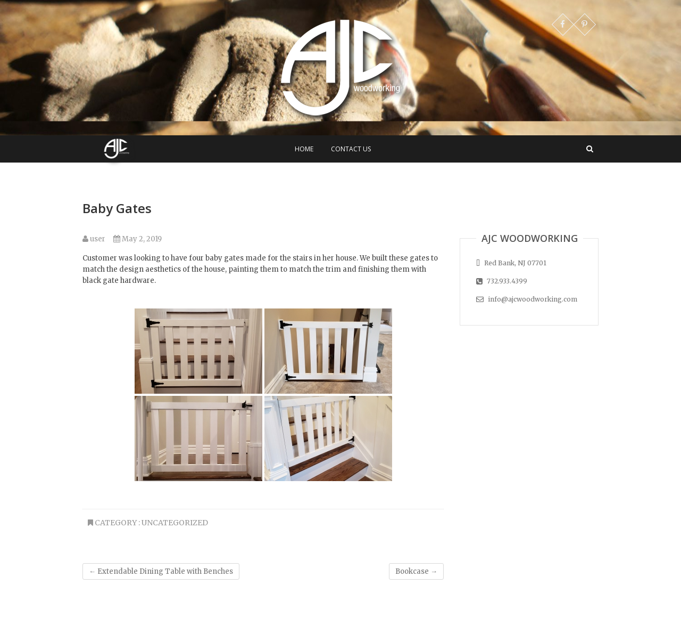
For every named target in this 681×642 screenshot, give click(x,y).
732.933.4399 (501, 281)
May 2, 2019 (137, 238)
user (93, 238)
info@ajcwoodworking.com (526, 299)
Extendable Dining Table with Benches (161, 571)
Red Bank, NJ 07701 (511, 263)
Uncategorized (175, 522)
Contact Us (351, 148)
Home (304, 148)
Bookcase (416, 571)
